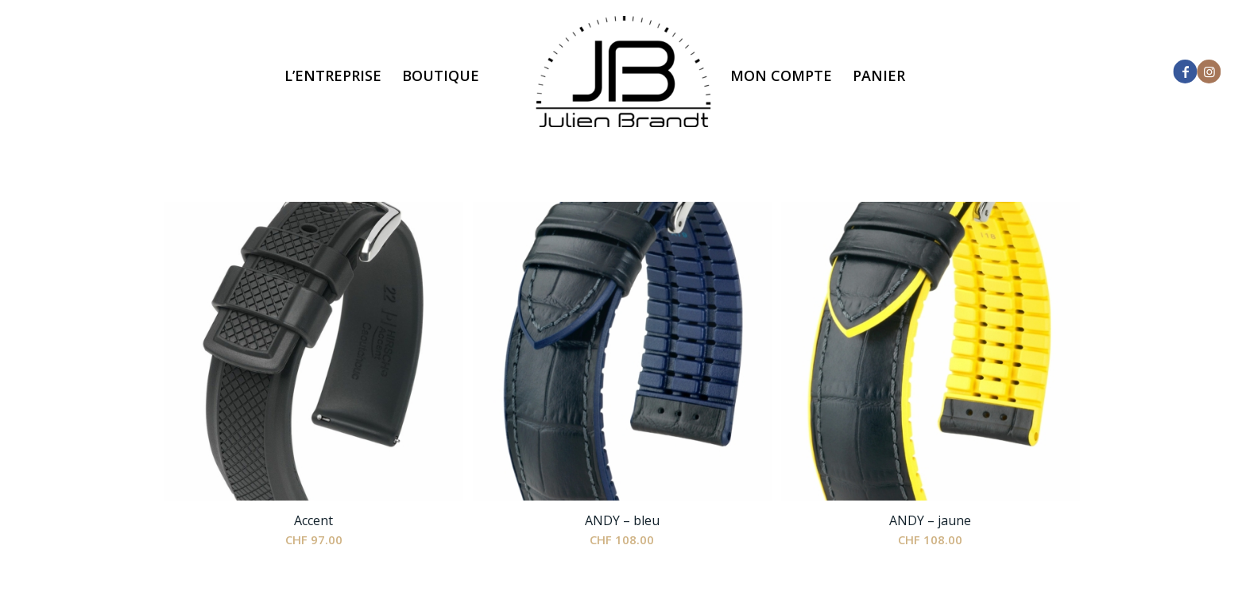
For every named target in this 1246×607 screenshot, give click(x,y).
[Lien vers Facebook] (1186, 71)
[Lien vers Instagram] (1209, 71)
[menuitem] (333, 75)
